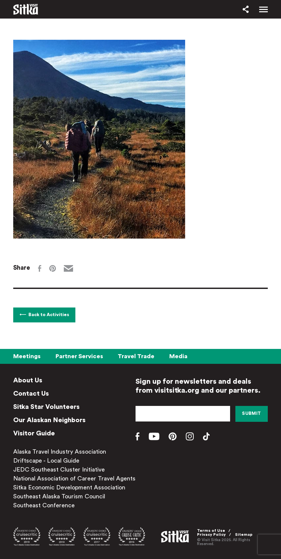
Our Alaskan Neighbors (49, 420)
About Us (27, 380)
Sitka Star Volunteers (46, 407)
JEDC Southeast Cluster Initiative (59, 470)
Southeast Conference (44, 505)
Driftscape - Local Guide (46, 461)
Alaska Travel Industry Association (59, 452)
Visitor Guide (34, 433)
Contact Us (31, 393)
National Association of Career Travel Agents (74, 478)
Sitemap (244, 534)
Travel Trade (136, 356)
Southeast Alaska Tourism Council (59, 496)
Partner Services (79, 356)
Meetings (27, 356)
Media (178, 356)
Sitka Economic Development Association (69, 487)
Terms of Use (211, 530)
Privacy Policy (211, 534)
